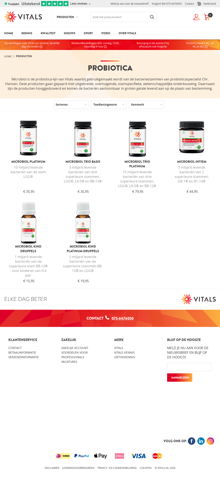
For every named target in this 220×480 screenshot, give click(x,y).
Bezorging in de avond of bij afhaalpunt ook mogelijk (153, 44)
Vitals (118, 348)
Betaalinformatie (22, 352)
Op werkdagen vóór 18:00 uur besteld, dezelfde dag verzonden (32, 44)
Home (8, 33)
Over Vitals (127, 33)
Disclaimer (52, 468)
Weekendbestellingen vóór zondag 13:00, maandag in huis (95, 44)
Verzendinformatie (23, 357)
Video (105, 33)
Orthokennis (124, 357)
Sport (88, 33)
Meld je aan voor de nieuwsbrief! (130, 3)
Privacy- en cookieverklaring (117, 468)
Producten (65, 17)
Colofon (146, 468)
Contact (189, 3)
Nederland (206, 4)
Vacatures (69, 362)
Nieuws (69, 33)
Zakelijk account (74, 348)
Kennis (26, 33)
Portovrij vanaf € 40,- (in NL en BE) (200, 44)
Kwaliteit (48, 33)
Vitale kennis (124, 352)
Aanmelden (180, 377)
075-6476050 (174, 3)
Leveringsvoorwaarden (78, 468)
